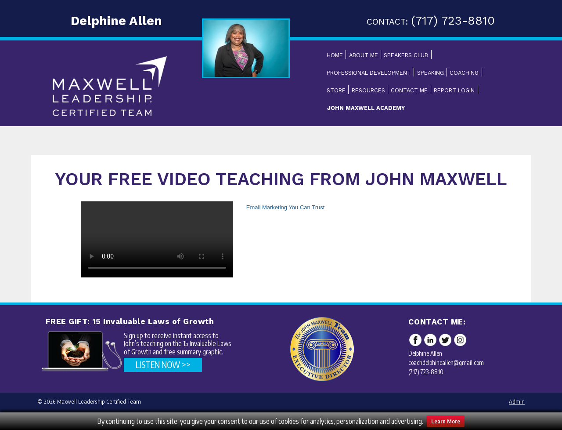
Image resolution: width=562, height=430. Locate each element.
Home (335, 55)
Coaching (464, 72)
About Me (363, 55)
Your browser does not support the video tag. (157, 239)
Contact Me (409, 90)
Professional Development (369, 72)
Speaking (430, 72)
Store (336, 90)
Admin (517, 401)
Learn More (445, 421)
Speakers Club (406, 55)
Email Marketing (266, 207)
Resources (368, 90)
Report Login (454, 90)
